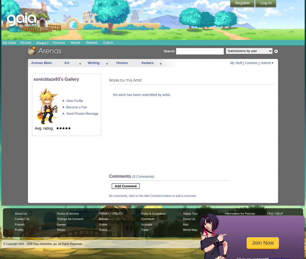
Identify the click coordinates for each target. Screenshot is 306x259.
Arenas (103, 218)
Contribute (148, 218)
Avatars (147, 63)
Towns (103, 229)
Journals (146, 224)
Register (242, 4)
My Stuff (236, 63)
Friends (20, 224)
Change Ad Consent (70, 218)
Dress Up (189, 218)
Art (66, 63)
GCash (25, 42)
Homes (122, 63)
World (75, 42)
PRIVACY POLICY (111, 213)
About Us (21, 213)
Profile (19, 229)
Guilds (103, 224)
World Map (190, 229)
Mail (185, 224)
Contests (251, 63)
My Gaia (9, 42)
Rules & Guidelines (153, 213)
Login (265, 4)
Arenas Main (41, 63)
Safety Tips (190, 213)
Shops (42, 42)
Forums (59, 42)
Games (92, 42)
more (80, 63)
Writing (94, 63)
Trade (144, 229)
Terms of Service (68, 213)
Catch (108, 42)
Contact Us (22, 218)
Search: (169, 51)
